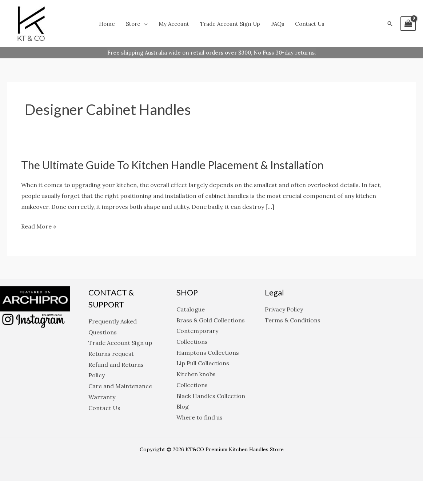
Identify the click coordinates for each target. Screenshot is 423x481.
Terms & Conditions (292, 320)
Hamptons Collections (207, 352)
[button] (390, 23)
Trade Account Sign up (230, 23)
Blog (182, 406)
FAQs (277, 23)
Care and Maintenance (120, 386)
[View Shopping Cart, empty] (408, 23)
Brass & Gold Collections (210, 320)
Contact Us (309, 23)
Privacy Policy (284, 309)
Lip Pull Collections (202, 363)
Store (133, 23)
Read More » (38, 226)
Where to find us (199, 417)
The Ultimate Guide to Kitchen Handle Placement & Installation (172, 164)
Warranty (101, 397)
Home (107, 23)
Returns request (111, 353)
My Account (174, 23)
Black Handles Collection (210, 395)
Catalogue (190, 309)
